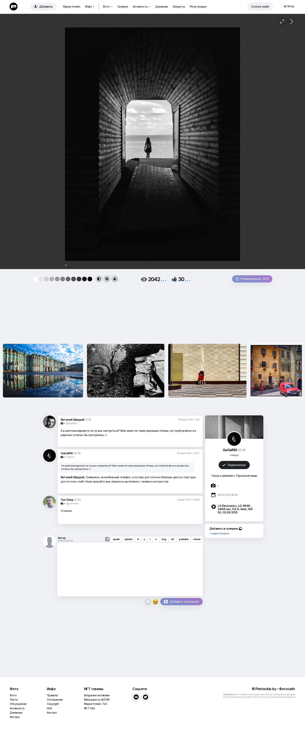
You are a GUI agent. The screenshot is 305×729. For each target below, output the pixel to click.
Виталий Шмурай (72, 419)
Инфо (90, 6)
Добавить (43, 6)
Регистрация (198, 6)
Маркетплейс (72, 6)
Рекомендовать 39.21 (252, 278)
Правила (52, 695)
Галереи (122, 6)
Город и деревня (222, 475)
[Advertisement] (152, 312)
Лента (14, 699)
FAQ (49, 708)
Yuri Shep (67, 499)
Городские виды (246, 475)
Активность (142, 6)
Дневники (161, 6)
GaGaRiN (67, 453)
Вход (289, 6)
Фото (107, 6)
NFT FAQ (89, 708)
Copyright (53, 703)
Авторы (15, 716)
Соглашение (55, 699)
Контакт (52, 712)
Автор (62, 538)
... (163, 279)
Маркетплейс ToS (95, 703)
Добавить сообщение (184, 601)
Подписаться (234, 465)
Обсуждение (18, 703)
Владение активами (97, 695)
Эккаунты (179, 6)
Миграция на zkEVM (97, 699)
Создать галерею (219, 533)
